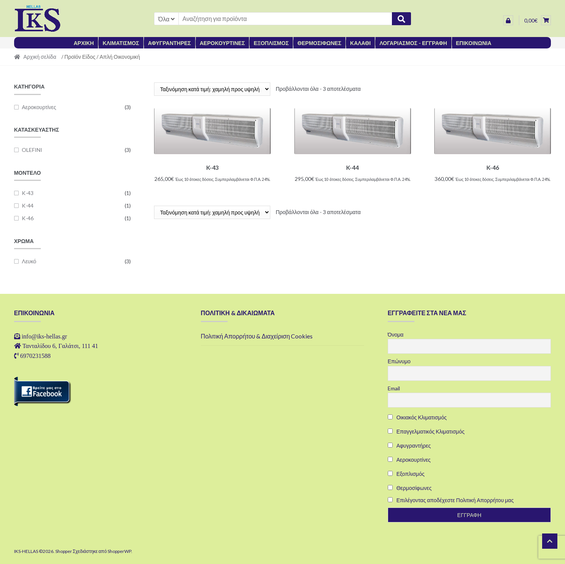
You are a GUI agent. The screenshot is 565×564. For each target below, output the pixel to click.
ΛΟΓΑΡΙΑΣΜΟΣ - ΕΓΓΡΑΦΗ (413, 43)
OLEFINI (32, 150)
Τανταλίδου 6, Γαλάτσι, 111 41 (60, 346)
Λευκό (29, 261)
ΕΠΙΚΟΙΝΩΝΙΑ (473, 43)
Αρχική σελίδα (39, 56)
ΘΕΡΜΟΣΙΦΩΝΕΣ (319, 43)
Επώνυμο (399, 361)
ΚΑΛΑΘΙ (360, 43)
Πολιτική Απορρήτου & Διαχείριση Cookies (257, 336)
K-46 (28, 218)
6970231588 (35, 356)
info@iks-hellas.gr (44, 336)
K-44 (28, 205)
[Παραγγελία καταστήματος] (212, 89)
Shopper (63, 551)
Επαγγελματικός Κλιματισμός (426, 431)
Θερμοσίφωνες (410, 488)
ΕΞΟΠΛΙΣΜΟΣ (271, 43)
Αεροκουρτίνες (39, 107)
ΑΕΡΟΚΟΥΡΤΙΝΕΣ (222, 43)
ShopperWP (119, 551)
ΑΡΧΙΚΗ (84, 43)
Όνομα (396, 334)
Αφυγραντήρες (409, 445)
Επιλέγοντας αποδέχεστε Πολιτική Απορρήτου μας (455, 500)
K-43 (28, 193)
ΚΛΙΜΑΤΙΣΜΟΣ (121, 43)
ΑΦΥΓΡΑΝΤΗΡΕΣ (169, 43)
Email (394, 388)
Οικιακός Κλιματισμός (417, 417)
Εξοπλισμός (406, 474)
